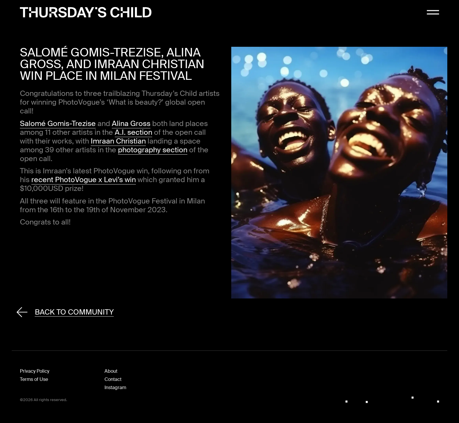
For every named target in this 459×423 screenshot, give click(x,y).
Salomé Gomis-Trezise (58, 123)
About (111, 371)
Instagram (115, 387)
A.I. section (133, 132)
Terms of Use (34, 379)
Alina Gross (131, 123)
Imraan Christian (118, 141)
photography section (152, 150)
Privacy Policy (34, 371)
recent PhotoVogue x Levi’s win (83, 179)
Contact (113, 379)
